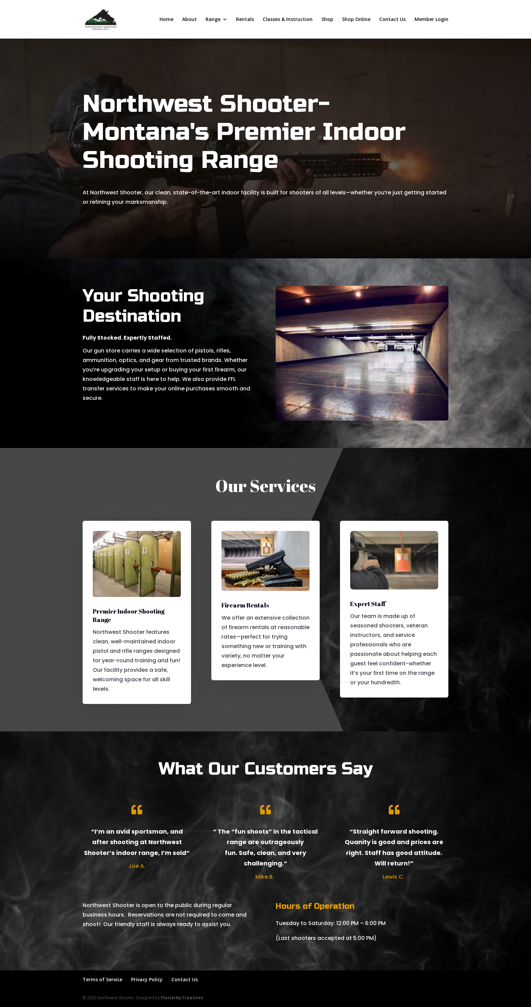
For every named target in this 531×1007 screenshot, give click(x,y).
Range (213, 19)
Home (166, 19)
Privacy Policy (147, 979)
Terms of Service (102, 979)
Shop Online (356, 19)
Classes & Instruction (288, 19)
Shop (327, 19)
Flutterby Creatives (182, 998)
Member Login (431, 19)
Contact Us (392, 19)
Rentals (245, 19)
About (189, 19)
